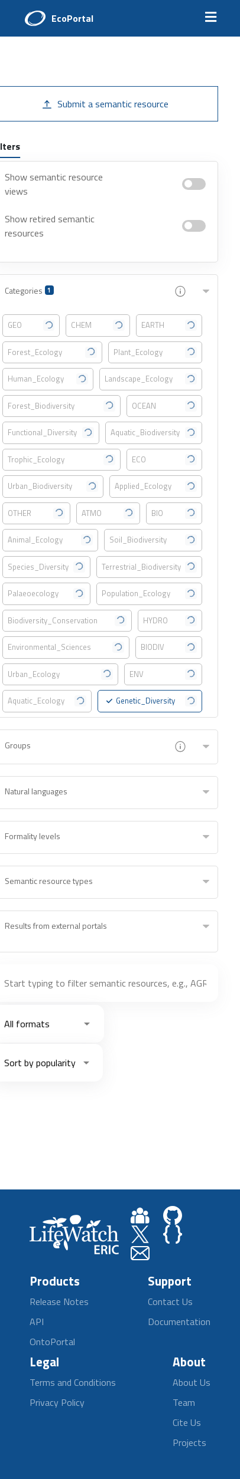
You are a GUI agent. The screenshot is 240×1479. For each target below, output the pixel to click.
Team (184, 1402)
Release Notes (59, 1301)
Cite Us (187, 1422)
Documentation (179, 1321)
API (37, 1321)
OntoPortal (52, 1342)
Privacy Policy (57, 1402)
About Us (191, 1382)
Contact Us (170, 1301)
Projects (189, 1442)
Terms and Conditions (73, 1382)
